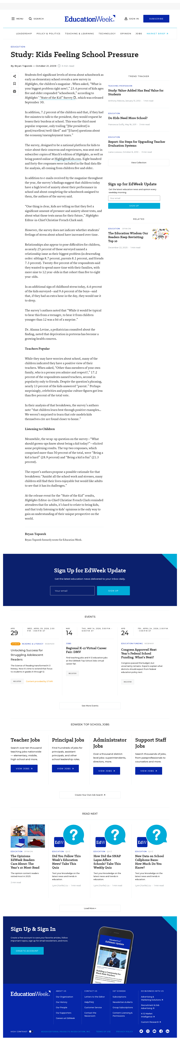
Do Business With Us (152, 991)
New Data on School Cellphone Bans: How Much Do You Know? (149, 862)
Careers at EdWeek (65, 1018)
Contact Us (90, 991)
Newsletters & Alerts (123, 1002)
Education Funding (132, 643)
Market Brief (155, 33)
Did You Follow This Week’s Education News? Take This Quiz (66, 862)
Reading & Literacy (32, 644)
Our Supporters (63, 1013)
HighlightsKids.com (68, 159)
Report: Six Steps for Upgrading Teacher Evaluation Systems (136, 144)
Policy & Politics (46, 33)
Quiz (67, 851)
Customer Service (93, 1007)
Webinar (50, 644)
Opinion (123, 33)
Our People (61, 1007)
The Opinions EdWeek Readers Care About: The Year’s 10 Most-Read (25, 862)
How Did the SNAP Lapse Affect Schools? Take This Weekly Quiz (107, 862)
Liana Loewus (115, 152)
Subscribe (156, 18)
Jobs (137, 33)
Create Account (27, 951)
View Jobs (24, 768)
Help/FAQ (89, 1002)
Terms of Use (103, 1032)
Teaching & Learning (77, 33)
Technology (105, 33)
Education (18, 47)
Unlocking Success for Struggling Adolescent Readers (27, 655)
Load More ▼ (90, 908)
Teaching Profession (120, 86)
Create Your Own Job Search (90, 795)
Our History (61, 1002)
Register (17, 681)
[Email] (72, 590)
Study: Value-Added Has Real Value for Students (135, 92)
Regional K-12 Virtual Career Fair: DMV (86, 650)
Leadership (22, 33)
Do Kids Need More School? (127, 118)
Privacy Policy (124, 1032)
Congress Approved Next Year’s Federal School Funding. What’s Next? (138, 653)
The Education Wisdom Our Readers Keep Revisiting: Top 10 (128, 237)
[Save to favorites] (14, 84)
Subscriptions (119, 997)
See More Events (90, 706)
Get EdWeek (119, 991)
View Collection (138, 162)
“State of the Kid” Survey (58, 97)
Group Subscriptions (123, 1007)
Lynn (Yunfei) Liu (60, 885)
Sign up (113, 590)
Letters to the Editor (94, 997)
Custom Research (151, 1022)
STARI (50, 681)
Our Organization (64, 997)
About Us (61, 991)
